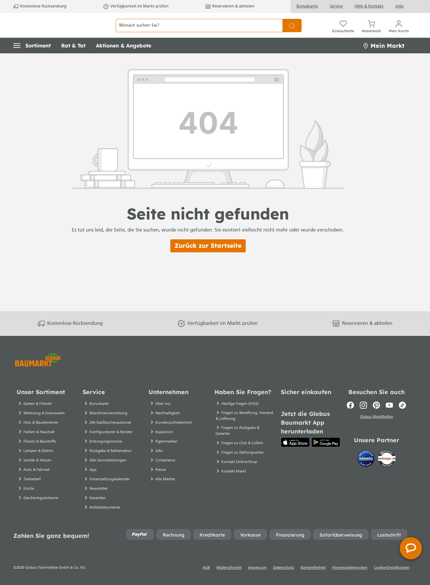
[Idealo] (366, 459)
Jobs (399, 6)
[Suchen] (292, 32)
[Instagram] (363, 405)
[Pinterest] (376, 405)
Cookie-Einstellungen (392, 568)
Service (336, 6)
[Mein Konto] (399, 32)
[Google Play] (325, 442)
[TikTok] (402, 405)
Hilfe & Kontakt (369, 6)
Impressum (257, 568)
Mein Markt (383, 60)
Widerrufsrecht (228, 568)
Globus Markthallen (376, 418)
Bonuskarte (307, 6)
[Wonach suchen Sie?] (199, 32)
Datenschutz (283, 568)
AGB (206, 568)
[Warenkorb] (371, 32)
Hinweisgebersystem (349, 568)
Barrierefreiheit (313, 568)
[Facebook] (350, 405)
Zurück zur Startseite (208, 260)
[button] (32, 60)
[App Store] (295, 442)
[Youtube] (389, 405)
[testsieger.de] (387, 459)
